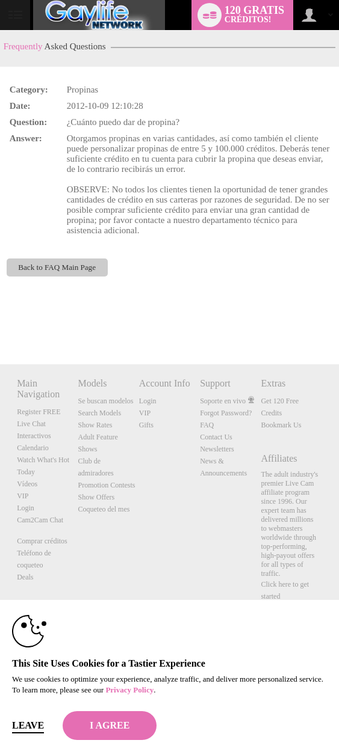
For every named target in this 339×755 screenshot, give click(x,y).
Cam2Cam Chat (40, 520)
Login (25, 508)
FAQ (207, 425)
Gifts (146, 425)
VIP (22, 496)
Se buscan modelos (105, 401)
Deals (25, 577)
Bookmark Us (281, 425)
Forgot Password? (226, 413)
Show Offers (96, 497)
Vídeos (27, 484)
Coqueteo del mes (103, 509)
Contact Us (216, 437)
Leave (28, 725)
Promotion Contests (106, 485)
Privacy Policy (129, 689)
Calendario (33, 448)
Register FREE (38, 412)
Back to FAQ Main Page (57, 267)
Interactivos (34, 436)
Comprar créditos (42, 541)
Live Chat (31, 424)
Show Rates (95, 425)
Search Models (99, 413)
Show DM (0, 319)
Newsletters (217, 449)
